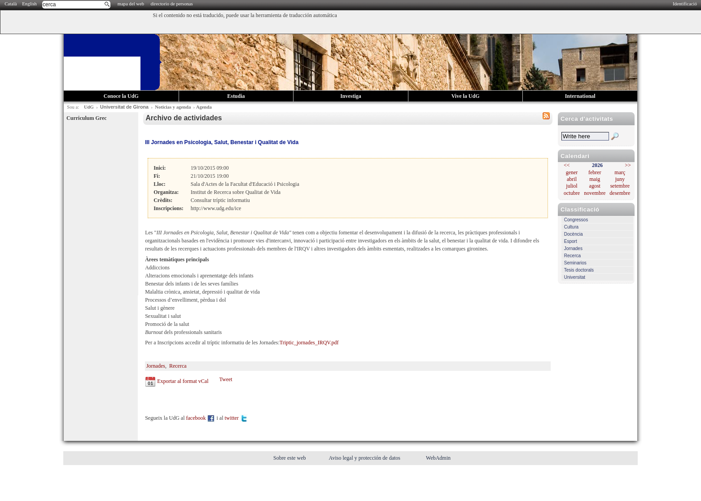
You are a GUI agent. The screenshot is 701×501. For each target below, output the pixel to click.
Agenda (204, 107)
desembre (619, 193)
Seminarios (575, 262)
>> (628, 165)
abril (572, 179)
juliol (571, 186)
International (580, 96)
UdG (89, 107)
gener (572, 172)
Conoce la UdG (121, 96)
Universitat (574, 277)
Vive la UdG (465, 96)
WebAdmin (438, 458)
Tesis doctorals (579, 270)
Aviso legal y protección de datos (365, 458)
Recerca (572, 255)
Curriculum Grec (86, 118)
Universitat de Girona (124, 107)
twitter (236, 418)
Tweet (225, 379)
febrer (594, 172)
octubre (572, 193)
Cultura (571, 226)
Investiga (350, 96)
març (619, 172)
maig (594, 179)
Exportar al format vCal (182, 381)
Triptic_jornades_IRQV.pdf (309, 342)
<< (567, 165)
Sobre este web (290, 458)
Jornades (573, 248)
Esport (570, 241)
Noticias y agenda (173, 107)
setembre (620, 186)
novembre (594, 193)
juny (620, 179)
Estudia (236, 96)
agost (594, 186)
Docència (573, 234)
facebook (200, 418)
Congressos (576, 219)
